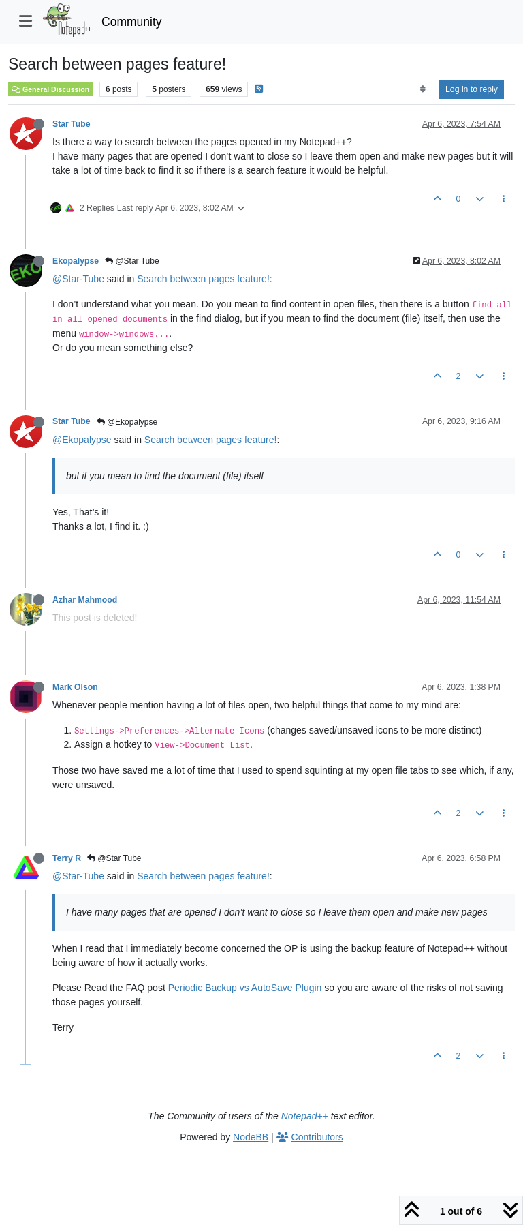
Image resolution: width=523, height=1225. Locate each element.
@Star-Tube (78, 278)
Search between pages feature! (203, 278)
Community (131, 22)
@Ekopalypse (127, 422)
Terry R (66, 858)
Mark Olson (75, 687)
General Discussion (50, 89)
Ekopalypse (75, 261)
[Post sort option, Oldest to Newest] (422, 89)
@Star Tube (132, 261)
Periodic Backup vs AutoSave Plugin (245, 987)
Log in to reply (471, 89)
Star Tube (71, 124)
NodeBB (250, 1137)
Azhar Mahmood (84, 600)
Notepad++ (304, 1115)
